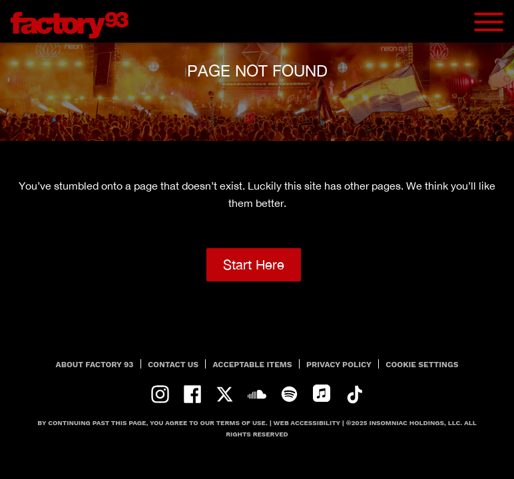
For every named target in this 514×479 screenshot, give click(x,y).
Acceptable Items (252, 364)
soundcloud (257, 394)
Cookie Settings (422, 364)
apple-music (322, 394)
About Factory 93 (95, 364)
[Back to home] (74, 21)
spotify (289, 394)
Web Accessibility (307, 422)
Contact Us (173, 364)
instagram (160, 394)
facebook (192, 394)
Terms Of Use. (242, 422)
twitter (224, 394)
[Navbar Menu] (488, 22)
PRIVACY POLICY (339, 364)
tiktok (354, 394)
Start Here (253, 264)
